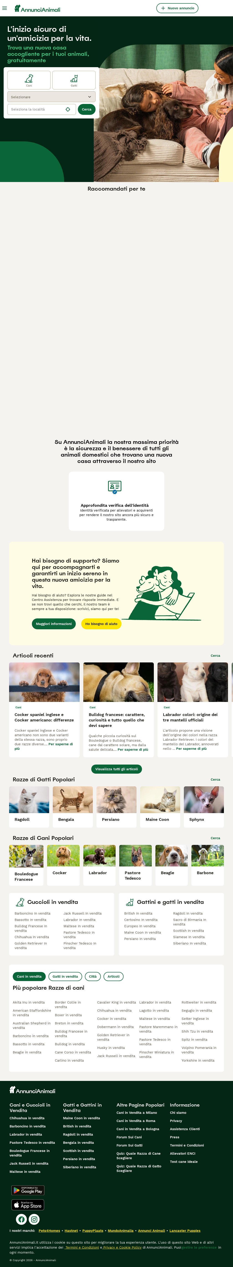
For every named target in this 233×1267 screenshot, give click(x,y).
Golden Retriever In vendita (31, 945)
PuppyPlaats (92, 1231)
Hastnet (71, 1231)
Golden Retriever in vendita (113, 1037)
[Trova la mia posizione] (67, 109)
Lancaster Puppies (185, 1231)
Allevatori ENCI (182, 1153)
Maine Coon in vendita (81, 1118)
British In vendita (138, 913)
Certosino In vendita (140, 920)
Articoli (113, 976)
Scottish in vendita (78, 1151)
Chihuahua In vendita (32, 937)
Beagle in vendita (27, 1052)
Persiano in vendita (79, 1159)
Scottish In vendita (188, 931)
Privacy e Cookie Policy (122, 1247)
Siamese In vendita (189, 937)
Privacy (176, 1121)
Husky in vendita (111, 1048)
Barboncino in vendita (30, 1036)
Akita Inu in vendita (29, 1002)
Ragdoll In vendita (188, 913)
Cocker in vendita (111, 1019)
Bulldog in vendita (70, 1044)
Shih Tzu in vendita (197, 1031)
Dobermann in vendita (115, 1027)
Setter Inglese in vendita (195, 1021)
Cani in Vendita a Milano (136, 1113)
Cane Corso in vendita (73, 1052)
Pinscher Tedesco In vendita (79, 945)
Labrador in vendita (155, 1002)
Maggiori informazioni (54, 624)
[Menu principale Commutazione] (4, 8)
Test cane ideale (184, 1162)
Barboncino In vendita (32, 913)
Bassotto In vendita (30, 920)
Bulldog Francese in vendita (71, 1033)
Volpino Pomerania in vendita (199, 1050)
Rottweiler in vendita (199, 1002)
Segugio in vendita (197, 1011)
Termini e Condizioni (187, 1145)
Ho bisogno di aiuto (101, 624)
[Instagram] (34, 1219)
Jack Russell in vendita (116, 1056)
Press (174, 1137)
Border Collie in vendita (68, 1004)
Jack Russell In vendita (82, 913)
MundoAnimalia (121, 1231)
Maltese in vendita (154, 1019)
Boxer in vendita (68, 1015)
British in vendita (77, 1126)
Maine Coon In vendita (142, 932)
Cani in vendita (29, 976)
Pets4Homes (49, 1231)
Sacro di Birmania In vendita (189, 922)
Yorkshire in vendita (198, 1060)
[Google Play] (27, 1190)
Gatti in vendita (65, 976)
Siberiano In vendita (189, 943)
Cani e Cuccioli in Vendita (30, 1107)
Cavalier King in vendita (116, 1002)
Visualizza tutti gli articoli (116, 769)
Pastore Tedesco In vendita (79, 934)
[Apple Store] (28, 1204)
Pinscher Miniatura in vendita (156, 1054)
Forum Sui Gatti (129, 1145)
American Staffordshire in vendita (32, 1013)
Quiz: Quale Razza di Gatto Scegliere (138, 1168)
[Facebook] (21, 1219)
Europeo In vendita (139, 926)
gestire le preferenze (199, 1247)
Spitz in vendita (194, 1040)
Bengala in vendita (78, 1143)
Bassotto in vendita (28, 1044)
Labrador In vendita (79, 920)
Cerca (86, 109)
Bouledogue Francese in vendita (30, 1153)
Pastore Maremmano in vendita (158, 1029)
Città (93, 976)
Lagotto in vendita (154, 1011)
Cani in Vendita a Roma (135, 1121)
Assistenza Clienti (185, 1129)
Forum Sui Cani (129, 1137)
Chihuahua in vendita (114, 1011)
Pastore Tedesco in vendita (154, 1042)
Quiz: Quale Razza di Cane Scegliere (138, 1155)
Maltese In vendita (78, 926)
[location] (41, 109)
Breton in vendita (69, 1023)
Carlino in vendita (69, 1060)
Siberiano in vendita (79, 1167)
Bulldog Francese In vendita (31, 928)
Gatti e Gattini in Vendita (82, 1107)
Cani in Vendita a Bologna (137, 1129)
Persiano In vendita (140, 939)
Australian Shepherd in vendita (32, 1025)
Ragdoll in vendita (78, 1134)
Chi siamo (178, 1113)
